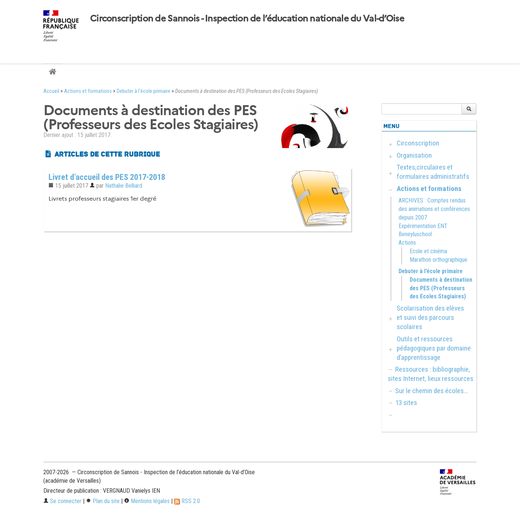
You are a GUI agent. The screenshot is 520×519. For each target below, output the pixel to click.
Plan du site (103, 501)
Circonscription (418, 143)
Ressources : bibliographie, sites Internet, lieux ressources (430, 374)
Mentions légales (147, 501)
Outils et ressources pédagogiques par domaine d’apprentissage (434, 348)
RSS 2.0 (187, 501)
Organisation (414, 155)
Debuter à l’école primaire (143, 91)
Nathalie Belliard (123, 185)
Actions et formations (88, 91)
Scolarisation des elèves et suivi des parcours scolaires (430, 317)
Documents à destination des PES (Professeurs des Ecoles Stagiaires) (441, 288)
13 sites (406, 402)
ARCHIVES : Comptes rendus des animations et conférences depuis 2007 (434, 209)
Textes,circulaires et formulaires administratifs (433, 172)
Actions (407, 242)
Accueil (51, 91)
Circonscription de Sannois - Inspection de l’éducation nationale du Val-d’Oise (247, 18)
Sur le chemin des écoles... (431, 390)
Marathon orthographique (438, 259)
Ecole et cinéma (428, 251)
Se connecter (62, 501)
